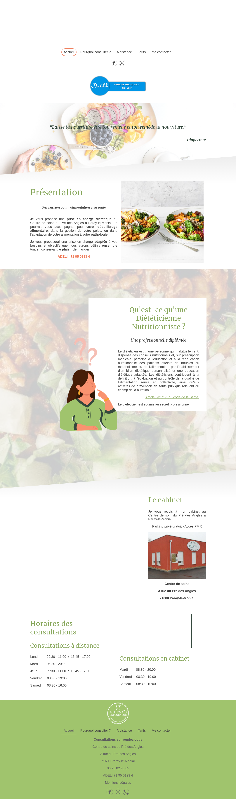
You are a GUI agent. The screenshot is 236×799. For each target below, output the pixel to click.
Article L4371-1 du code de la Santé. (172, 397)
